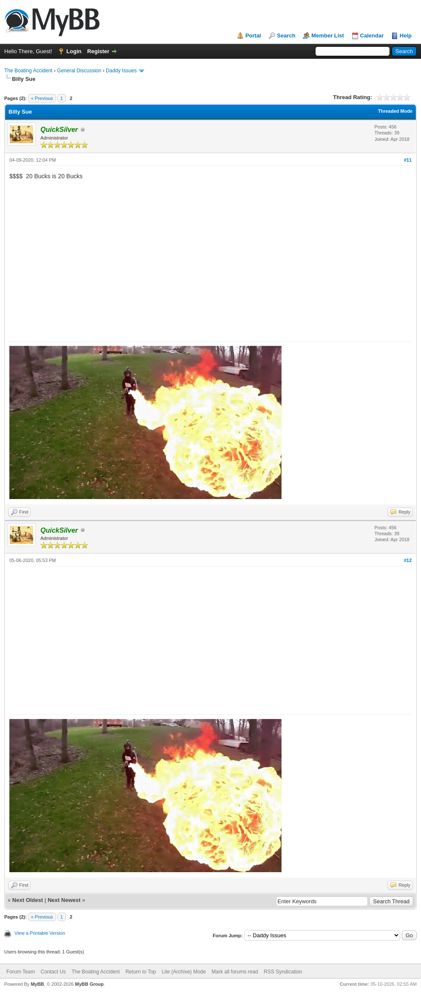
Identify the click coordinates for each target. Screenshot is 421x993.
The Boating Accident (28, 71)
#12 (408, 560)
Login (73, 51)
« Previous (42, 98)
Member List (327, 35)
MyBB (37, 984)
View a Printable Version (39, 933)
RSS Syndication (283, 972)
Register (98, 51)
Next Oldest (27, 900)
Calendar (372, 35)
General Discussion (79, 71)
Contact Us (52, 972)
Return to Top (140, 972)
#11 (408, 160)
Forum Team (20, 972)
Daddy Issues (121, 71)
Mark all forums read (235, 972)
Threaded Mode (395, 111)
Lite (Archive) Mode (184, 972)
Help (406, 35)
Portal (253, 35)
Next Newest (64, 900)
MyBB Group (89, 984)
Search (286, 35)
